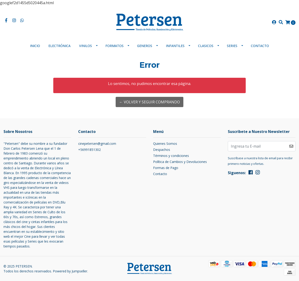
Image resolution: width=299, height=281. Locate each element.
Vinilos (85, 46)
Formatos (114, 46)
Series (232, 46)
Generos (144, 46)
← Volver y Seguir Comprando (149, 102)
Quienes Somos (165, 143)
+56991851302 (89, 149)
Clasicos (205, 46)
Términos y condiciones (171, 155)
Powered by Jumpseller (70, 271)
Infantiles (175, 46)
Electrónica (59, 46)
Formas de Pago (165, 168)
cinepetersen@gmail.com (97, 143)
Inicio (35, 46)
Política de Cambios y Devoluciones (180, 161)
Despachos (161, 149)
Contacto (260, 46)
